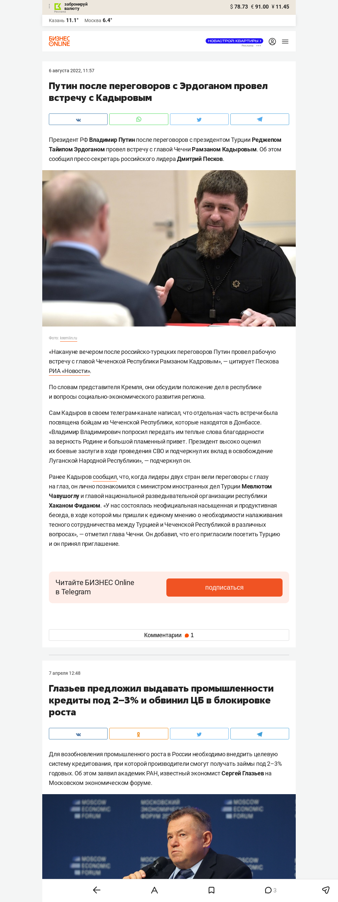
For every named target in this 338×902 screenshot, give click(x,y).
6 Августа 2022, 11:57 (71, 70)
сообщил (105, 476)
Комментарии (169, 635)
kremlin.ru (68, 338)
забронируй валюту (75, 6)
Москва (92, 20)
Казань (57, 20)
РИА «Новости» (69, 370)
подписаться (255, 587)
